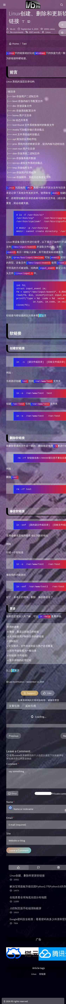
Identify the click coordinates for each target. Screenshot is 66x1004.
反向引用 (30, 706)
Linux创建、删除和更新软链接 (27, 875)
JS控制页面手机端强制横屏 (25, 908)
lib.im (12, 28)
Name (10, 802)
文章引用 (14, 706)
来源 (15, 670)
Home (14, 43)
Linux (48, 32)
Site (8, 833)
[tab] (18, 867)
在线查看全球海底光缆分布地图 (28, 897)
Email (10, 817)
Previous (13, 735)
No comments (16, 32)
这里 (42, 315)
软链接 (42, 974)
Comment (12, 764)
